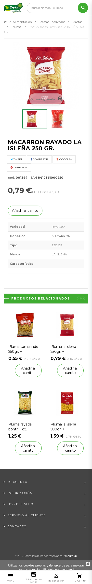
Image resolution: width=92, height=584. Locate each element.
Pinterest (19, 167)
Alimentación (22, 22)
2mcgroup (70, 556)
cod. (11, 177)
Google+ (64, 159)
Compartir (39, 159)
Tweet (16, 159)
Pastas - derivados (52, 22)
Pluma (17, 27)
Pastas (77, 22)
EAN (32, 177)
